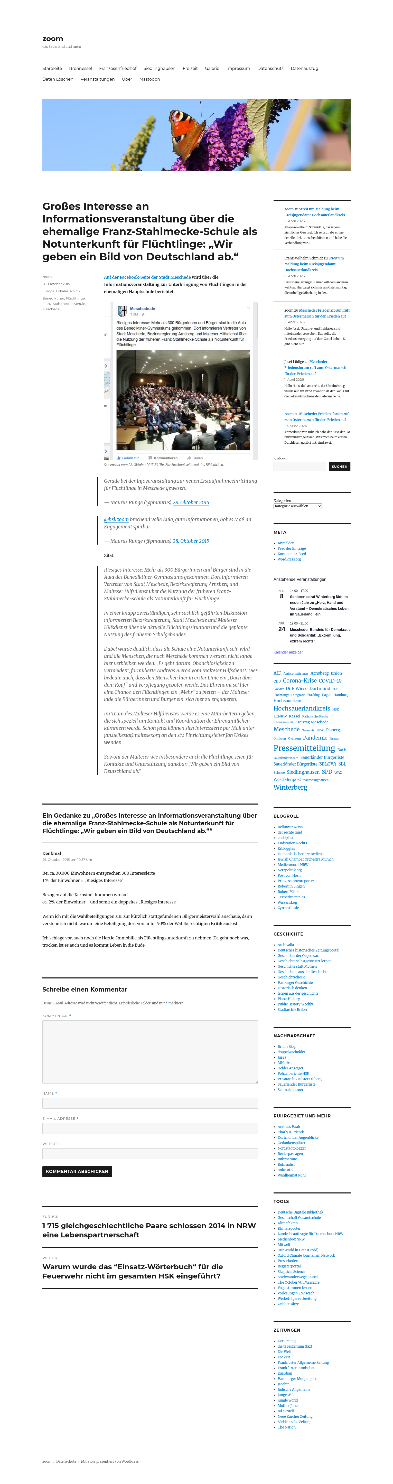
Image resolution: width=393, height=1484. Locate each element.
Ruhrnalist (286, 1164)
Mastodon (149, 79)
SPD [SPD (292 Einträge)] (327, 771)
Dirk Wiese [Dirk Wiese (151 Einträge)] (296, 688)
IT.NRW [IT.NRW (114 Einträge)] (280, 716)
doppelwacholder (291, 1052)
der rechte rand (290, 832)
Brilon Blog (287, 1046)
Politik (75, 291)
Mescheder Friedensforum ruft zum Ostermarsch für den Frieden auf (315, 368)
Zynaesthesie (288, 908)
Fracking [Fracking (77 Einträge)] (313, 695)
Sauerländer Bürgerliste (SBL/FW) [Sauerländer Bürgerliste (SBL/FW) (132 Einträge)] (305, 764)
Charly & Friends (291, 1132)
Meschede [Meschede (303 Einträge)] (287, 729)
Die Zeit (284, 1357)
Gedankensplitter (291, 1143)
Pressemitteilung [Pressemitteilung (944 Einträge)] (304, 748)
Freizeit (190, 68)
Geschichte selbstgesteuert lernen (305, 961)
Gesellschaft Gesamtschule (299, 1218)
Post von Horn (289, 875)
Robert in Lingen (291, 886)
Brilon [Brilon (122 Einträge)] (336, 673)
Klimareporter (289, 1228)
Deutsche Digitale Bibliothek (300, 1212)
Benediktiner (53, 298)
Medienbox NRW (291, 1239)
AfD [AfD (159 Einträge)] (278, 673)
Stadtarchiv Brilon (292, 1009)
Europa (48, 291)
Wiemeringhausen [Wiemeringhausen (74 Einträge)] (316, 780)
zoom (52, 38)
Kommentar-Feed (292, 554)
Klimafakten (288, 1223)
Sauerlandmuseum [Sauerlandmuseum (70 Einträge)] (286, 758)
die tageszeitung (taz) (295, 1346)
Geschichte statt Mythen (297, 966)
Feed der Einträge (292, 548)
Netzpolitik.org (290, 870)
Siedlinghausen (159, 68)
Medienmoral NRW (293, 865)
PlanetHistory (289, 999)
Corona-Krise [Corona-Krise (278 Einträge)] (300, 680)
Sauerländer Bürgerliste (296, 1084)
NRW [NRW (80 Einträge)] (320, 730)
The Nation (287, 1427)
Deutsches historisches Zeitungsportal (308, 950)
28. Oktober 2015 (191, 502)
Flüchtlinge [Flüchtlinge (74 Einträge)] (281, 695)
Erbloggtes (286, 848)
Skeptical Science (291, 1272)
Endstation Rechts (292, 843)
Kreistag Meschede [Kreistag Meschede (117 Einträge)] (312, 722)
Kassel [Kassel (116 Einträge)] (294, 716)
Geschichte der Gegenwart (299, 956)
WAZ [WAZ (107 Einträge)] (338, 772)
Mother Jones (288, 1406)
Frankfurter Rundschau (296, 1368)
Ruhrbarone (287, 1159)
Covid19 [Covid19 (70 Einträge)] (279, 689)
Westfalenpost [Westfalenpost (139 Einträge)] (287, 779)
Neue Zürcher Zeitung (295, 1416)
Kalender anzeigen (289, 652)
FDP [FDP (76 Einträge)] (335, 689)
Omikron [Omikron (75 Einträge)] (280, 738)
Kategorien (282, 501)
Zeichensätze (288, 1304)
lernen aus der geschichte (298, 993)
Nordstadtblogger (292, 1148)
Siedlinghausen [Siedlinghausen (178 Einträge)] (303, 772)
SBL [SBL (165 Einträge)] (342, 764)
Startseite (52, 68)
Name (50, 1093)
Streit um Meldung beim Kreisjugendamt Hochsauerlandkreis (314, 264)
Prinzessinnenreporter (296, 881)
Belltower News (290, 827)
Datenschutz (270, 68)
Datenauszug (304, 68)
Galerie (212, 68)
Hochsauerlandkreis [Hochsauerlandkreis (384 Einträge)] (302, 708)
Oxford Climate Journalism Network (306, 1255)
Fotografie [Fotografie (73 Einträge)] (298, 695)
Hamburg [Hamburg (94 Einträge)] (340, 695)
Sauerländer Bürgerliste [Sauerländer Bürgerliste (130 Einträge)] (322, 757)
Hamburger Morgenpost (297, 1379)
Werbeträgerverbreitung (297, 1298)
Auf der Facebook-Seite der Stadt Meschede (147, 277)
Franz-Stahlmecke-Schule (63, 304)
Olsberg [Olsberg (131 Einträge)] (333, 729)
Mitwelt (284, 1245)
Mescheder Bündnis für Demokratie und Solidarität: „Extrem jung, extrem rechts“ (320, 635)
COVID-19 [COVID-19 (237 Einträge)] (330, 681)
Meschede (51, 309)
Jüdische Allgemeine (294, 1389)
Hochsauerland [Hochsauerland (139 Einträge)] (288, 700)
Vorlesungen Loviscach (296, 1293)
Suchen (280, 459)
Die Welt (284, 1352)
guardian (285, 1373)
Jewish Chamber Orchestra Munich (306, 859)
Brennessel (80, 68)
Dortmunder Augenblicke (298, 1137)
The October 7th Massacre (299, 1282)
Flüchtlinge (75, 298)
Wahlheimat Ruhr (292, 1175)
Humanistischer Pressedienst (301, 854)
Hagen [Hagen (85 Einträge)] (326, 695)
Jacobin (283, 1384)
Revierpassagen (290, 1154)
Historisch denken (292, 988)
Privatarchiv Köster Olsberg (300, 1079)
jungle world (288, 1400)
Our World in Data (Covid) (298, 1250)
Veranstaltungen (98, 79)
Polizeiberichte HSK (293, 1073)
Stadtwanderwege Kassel (298, 1277)
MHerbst (285, 1063)
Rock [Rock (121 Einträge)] (341, 749)
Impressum (238, 68)
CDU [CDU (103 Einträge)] (277, 681)
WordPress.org (289, 559)
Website (51, 1144)
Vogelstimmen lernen (295, 1288)
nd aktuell (286, 1411)
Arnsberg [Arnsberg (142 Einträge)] (320, 673)
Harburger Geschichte (295, 983)
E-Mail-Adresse (60, 1118)
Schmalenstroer (290, 1090)
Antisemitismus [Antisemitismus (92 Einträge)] (296, 673)
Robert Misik (288, 892)
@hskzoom (116, 519)
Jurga (282, 1057)
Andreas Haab (289, 1127)
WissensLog (287, 902)
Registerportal (289, 1266)
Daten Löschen (57, 79)
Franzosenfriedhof (117, 68)
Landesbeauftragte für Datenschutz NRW (310, 1234)
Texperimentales (291, 897)
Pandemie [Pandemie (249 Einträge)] (315, 738)
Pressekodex (288, 1261)
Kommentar (56, 1016)
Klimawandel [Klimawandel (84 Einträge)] (283, 722)
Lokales (62, 291)
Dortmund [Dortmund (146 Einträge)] (320, 688)
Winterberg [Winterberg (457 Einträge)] (290, 787)
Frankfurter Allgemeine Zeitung (303, 1362)
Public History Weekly (295, 1004)
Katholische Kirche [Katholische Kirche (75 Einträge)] (315, 716)
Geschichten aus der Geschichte (303, 972)
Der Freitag (287, 1341)
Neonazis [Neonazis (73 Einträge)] (308, 730)
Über (127, 79)
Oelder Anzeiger (290, 1068)
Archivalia (286, 945)
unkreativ (285, 1170)
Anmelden (286, 543)
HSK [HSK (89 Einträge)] (335, 709)
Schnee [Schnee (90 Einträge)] (279, 772)
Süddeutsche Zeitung (294, 1422)
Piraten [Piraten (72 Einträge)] (334, 738)
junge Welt (286, 1395)
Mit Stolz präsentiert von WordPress (110, 1461)
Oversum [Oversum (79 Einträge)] (294, 738)
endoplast (285, 838)
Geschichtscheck (291, 977)
